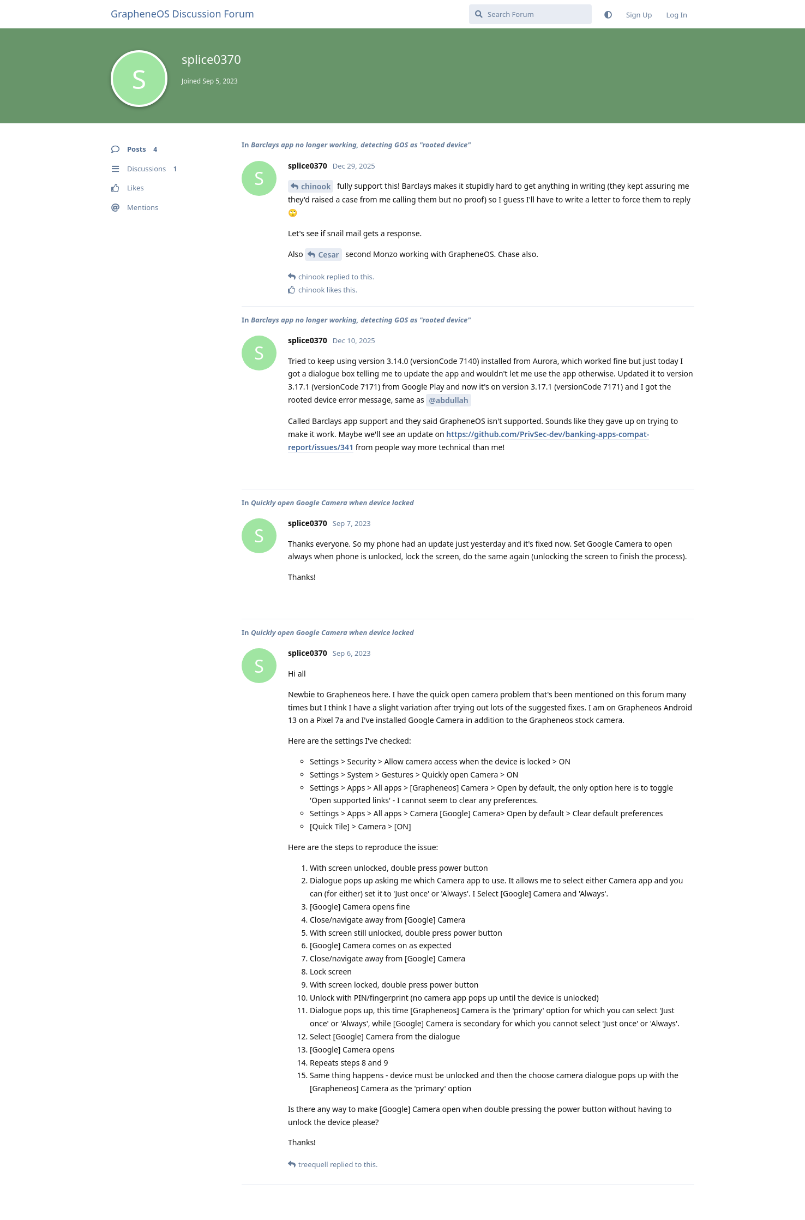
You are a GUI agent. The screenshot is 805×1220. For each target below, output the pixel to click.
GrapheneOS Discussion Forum (182, 13)
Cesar (328, 254)
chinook (316, 186)
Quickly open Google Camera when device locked (332, 502)
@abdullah (448, 400)
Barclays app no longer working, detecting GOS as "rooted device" (361, 144)
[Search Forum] (530, 14)
